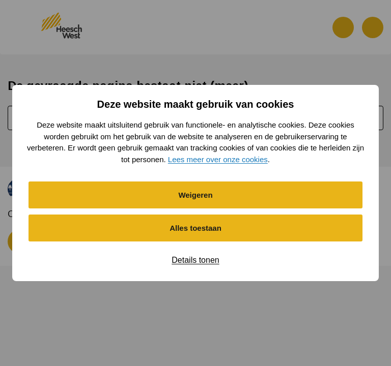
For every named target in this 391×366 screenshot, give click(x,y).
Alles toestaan (195, 228)
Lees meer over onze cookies (218, 159)
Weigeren (195, 195)
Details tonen (195, 260)
